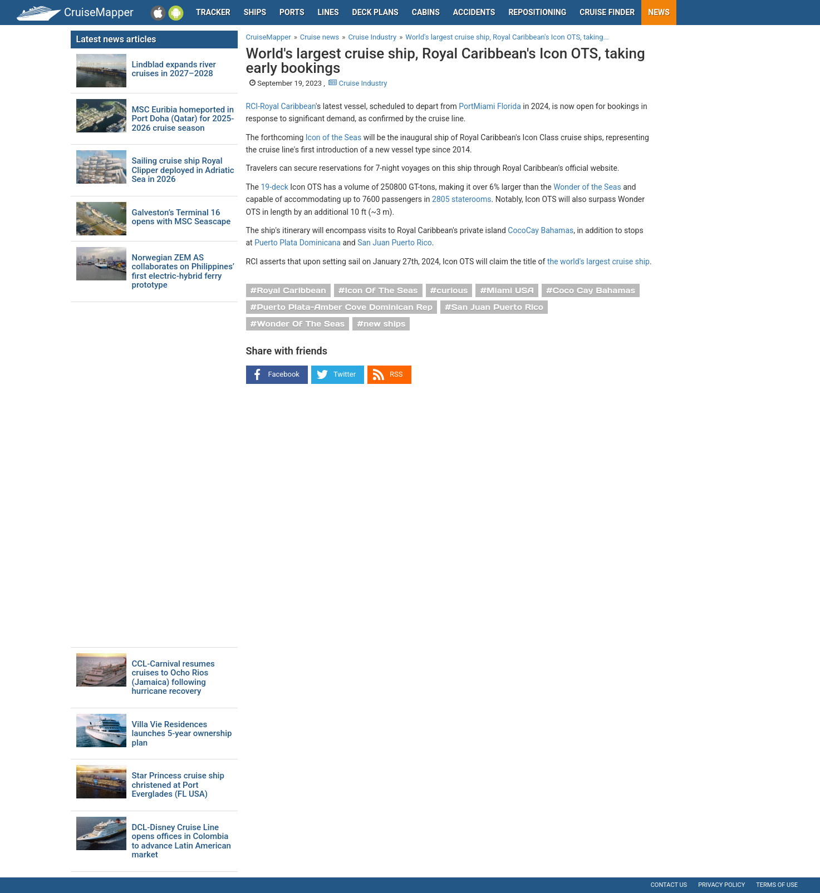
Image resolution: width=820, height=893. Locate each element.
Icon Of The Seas (381, 290)
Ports (291, 12)
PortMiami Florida (490, 106)
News (659, 12)
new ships (384, 324)
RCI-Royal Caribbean (281, 106)
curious (452, 290)
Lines (328, 12)
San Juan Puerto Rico (394, 242)
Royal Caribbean (291, 290)
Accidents (474, 12)
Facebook (283, 374)
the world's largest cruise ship (598, 261)
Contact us (669, 885)
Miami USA (510, 290)
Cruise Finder (607, 12)
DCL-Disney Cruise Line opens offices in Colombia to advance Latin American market (181, 841)
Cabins (426, 12)
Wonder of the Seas (587, 186)
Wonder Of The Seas (301, 324)
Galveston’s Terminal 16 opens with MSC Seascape (181, 217)
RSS (396, 374)
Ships (255, 12)
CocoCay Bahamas (540, 230)
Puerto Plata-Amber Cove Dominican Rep (345, 307)
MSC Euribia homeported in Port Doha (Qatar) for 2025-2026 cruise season (183, 119)
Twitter (344, 374)
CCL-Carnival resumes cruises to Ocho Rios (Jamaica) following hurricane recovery (173, 677)
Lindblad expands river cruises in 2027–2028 (174, 69)
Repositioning (537, 12)
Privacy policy (721, 885)
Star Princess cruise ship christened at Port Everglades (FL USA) (178, 785)
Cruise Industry (357, 83)
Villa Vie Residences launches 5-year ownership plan (182, 734)
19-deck (274, 186)
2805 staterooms (461, 199)
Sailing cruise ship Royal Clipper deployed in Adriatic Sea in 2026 (183, 170)
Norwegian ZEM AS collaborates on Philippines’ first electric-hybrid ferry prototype (183, 271)
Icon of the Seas (333, 137)
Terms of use (777, 885)
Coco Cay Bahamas (594, 290)
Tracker (213, 12)
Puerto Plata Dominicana (297, 242)
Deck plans (375, 12)
